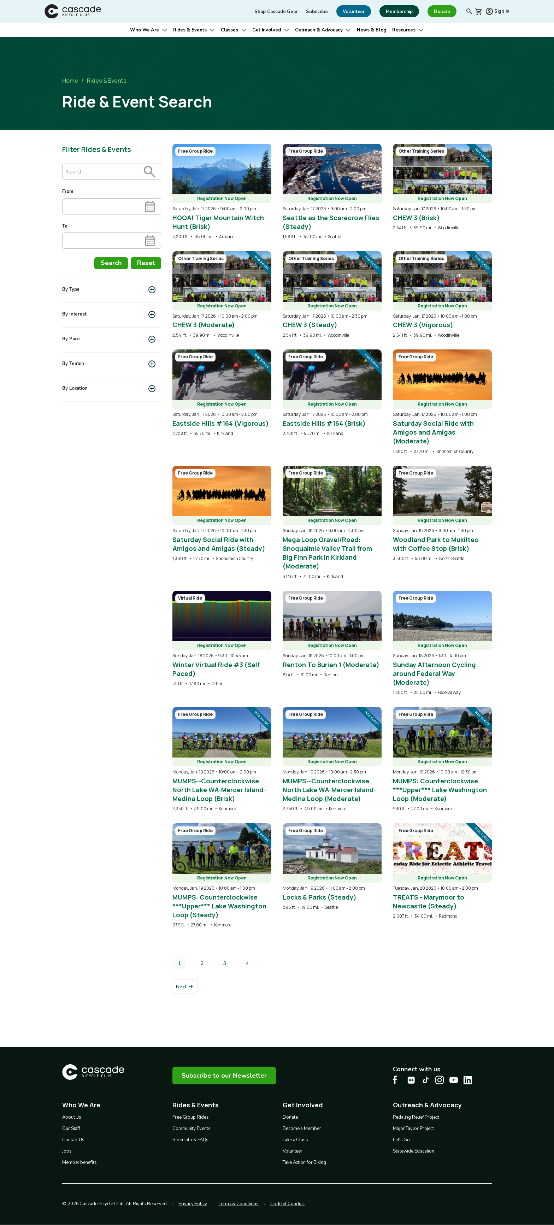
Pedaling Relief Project (416, 1117)
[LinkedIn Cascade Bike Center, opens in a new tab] (468, 1080)
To (64, 226)
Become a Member (302, 1128)
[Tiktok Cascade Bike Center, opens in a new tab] (425, 1080)
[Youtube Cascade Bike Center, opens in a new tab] (453, 1080)
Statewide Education (413, 1151)
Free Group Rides (190, 1117)
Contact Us (73, 1140)
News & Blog (372, 30)
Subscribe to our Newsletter (224, 1075)
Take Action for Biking (304, 1162)
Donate (290, 1117)
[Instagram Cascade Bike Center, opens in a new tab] (439, 1080)
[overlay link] (221, 192)
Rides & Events (190, 30)
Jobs (67, 1151)
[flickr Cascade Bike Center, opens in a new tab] (411, 1080)
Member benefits (79, 1162)
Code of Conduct (287, 1204)
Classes (229, 30)
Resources (404, 30)
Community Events (191, 1128)
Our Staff (71, 1128)
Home (70, 80)
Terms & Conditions (239, 1204)
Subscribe (317, 11)
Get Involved (266, 30)
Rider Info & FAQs (190, 1140)
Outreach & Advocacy (319, 30)
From (67, 191)
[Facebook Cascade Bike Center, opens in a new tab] (397, 1080)
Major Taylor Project (413, 1128)
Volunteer (292, 1151)
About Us (71, 1117)
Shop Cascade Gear (275, 11)
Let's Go (401, 1140)
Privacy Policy (192, 1204)
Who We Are (144, 30)
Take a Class (295, 1140)
